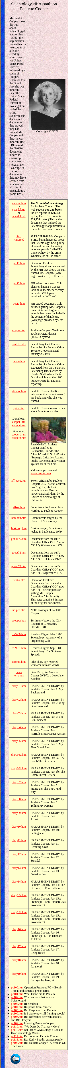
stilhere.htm (19, 391)
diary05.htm (19, 740)
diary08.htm (19, 799)
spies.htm (18, 408)
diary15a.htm (18, 895)
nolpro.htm (19, 610)
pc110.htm (17, 1026)
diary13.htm (19, 867)
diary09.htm (19, 812)
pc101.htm (17, 994)
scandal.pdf (18, 216)
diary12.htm (19, 854)
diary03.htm (19, 713)
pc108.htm (17, 1016)
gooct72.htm (19, 552)
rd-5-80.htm (19, 634)
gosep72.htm (18, 566)
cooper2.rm (18, 425)
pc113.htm (17, 1039)
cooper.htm (18, 330)
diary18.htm (19, 960)
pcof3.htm (19, 303)
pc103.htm (17, 1003)
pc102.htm (17, 997)
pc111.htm (17, 1029)
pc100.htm (17, 987)
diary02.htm (19, 699)
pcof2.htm (19, 283)
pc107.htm (17, 1042)
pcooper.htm (19, 620)
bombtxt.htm (18, 517)
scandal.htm (19, 203)
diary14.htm (19, 881)
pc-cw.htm (19, 361)
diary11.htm (19, 840)
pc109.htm (17, 1023)
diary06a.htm (18, 754)
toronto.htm (19, 661)
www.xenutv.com (41, 473)
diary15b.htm (19, 912)
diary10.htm (19, 826)
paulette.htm (19, 344)
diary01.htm (19, 685)
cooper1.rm (18, 421)
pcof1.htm (19, 263)
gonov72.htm (18, 538)
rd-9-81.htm (19, 648)
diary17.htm (19, 946)
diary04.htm (19, 727)
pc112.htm (17, 1036)
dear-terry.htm (19, 674)
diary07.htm (19, 782)
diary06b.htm (19, 768)
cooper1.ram (19, 434)
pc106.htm (17, 1013)
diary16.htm (19, 929)
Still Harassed (19, 238)
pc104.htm (17, 1007)
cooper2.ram (19, 437)
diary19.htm (19, 973)
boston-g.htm (18, 528)
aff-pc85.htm (18, 480)
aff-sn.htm (19, 507)
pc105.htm (17, 1010)
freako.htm (19, 580)
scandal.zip (18, 209)
